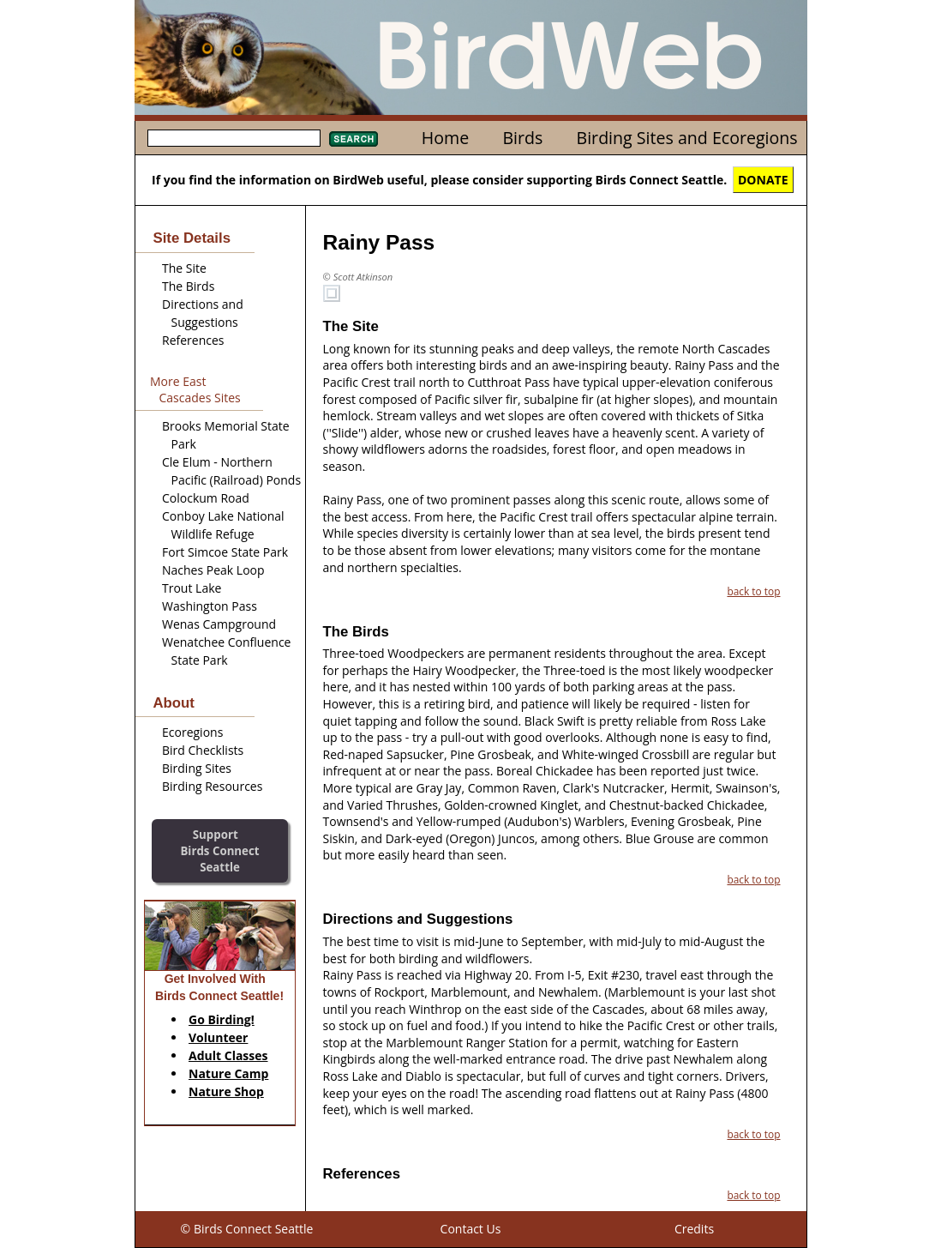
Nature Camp (228, 1073)
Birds (522, 137)
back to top (753, 591)
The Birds (188, 286)
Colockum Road (205, 498)
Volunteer (218, 1037)
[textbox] (234, 138)
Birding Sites (196, 768)
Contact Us (471, 1229)
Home (445, 137)
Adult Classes (228, 1055)
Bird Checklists (202, 750)
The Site (184, 268)
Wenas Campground (219, 624)
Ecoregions (192, 732)
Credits (694, 1229)
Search (353, 139)
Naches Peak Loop (213, 570)
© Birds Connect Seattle (247, 1229)
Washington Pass (209, 606)
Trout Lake (191, 588)
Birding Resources (212, 786)
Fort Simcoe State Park (225, 552)
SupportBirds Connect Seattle (219, 850)
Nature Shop (226, 1091)
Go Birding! (222, 1019)
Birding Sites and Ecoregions (687, 137)
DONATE (763, 180)
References (193, 340)
